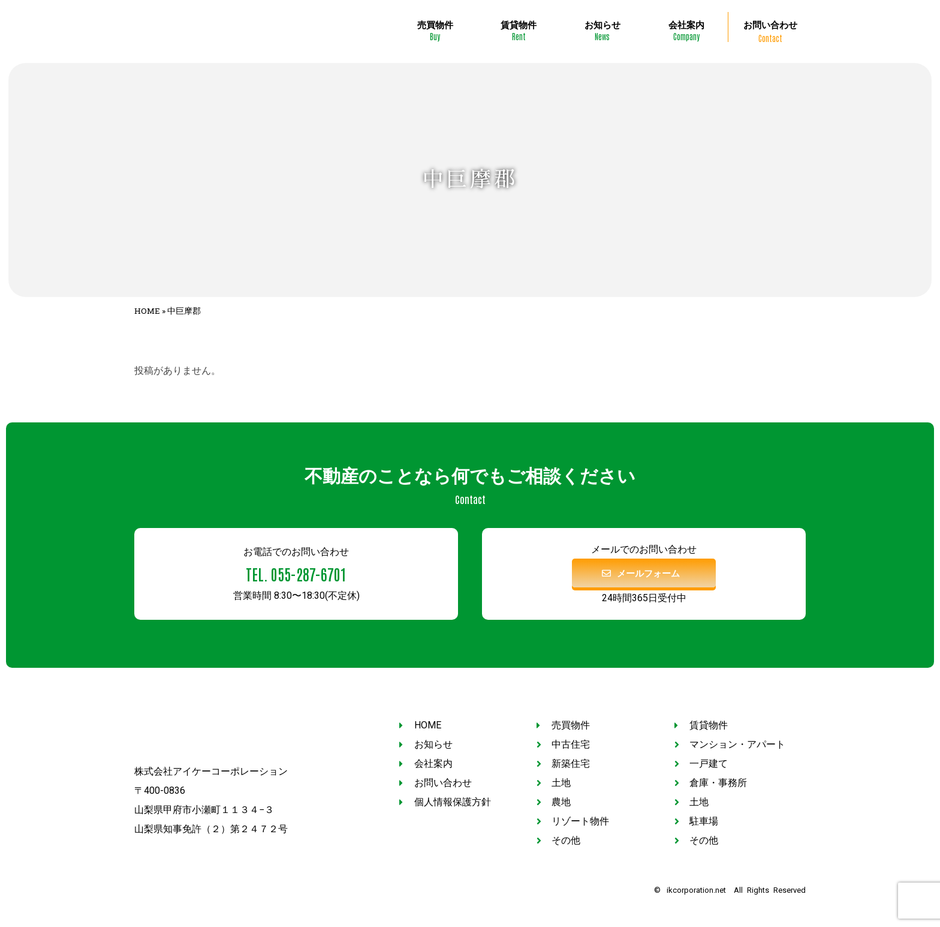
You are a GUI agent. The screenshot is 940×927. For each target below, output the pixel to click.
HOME (147, 307)
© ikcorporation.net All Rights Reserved (730, 887)
